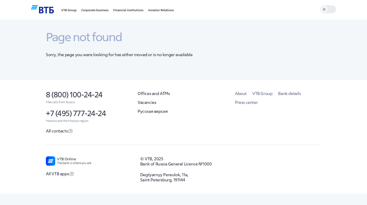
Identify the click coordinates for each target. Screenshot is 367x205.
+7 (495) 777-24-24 (76, 113)
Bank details (289, 93)
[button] (68, 10)
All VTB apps (59, 173)
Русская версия (153, 111)
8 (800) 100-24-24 (74, 94)
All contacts (59, 131)
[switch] (328, 9)
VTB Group (262, 93)
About (241, 93)
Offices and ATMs (154, 93)
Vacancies (147, 102)
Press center (246, 102)
